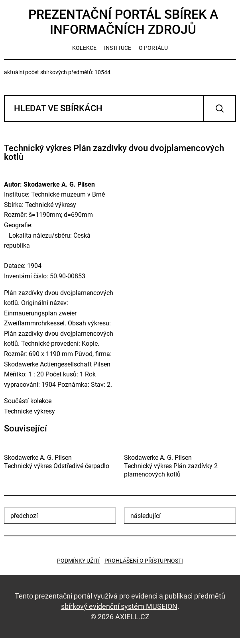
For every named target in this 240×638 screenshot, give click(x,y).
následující (145, 516)
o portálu (153, 48)
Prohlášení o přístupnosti (143, 560)
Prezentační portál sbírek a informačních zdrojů (123, 22)
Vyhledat (219, 108)
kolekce (84, 48)
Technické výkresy (29, 411)
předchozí (24, 516)
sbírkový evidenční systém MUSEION (119, 606)
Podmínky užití (78, 560)
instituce (117, 48)
